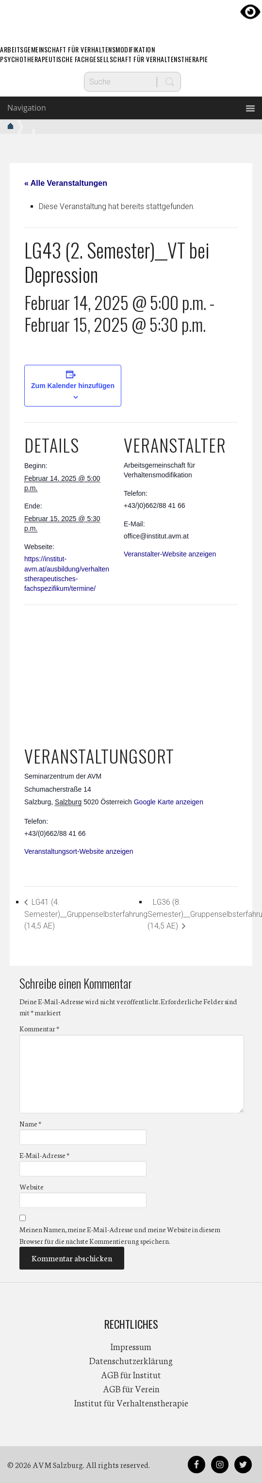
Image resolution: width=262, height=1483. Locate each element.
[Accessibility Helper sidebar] (250, 11)
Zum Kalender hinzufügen (73, 386)
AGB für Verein (131, 1388)
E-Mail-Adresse (44, 1155)
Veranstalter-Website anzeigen (170, 554)
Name (30, 1123)
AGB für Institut (131, 1374)
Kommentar (39, 1029)
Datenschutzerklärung (131, 1360)
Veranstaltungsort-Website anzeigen (78, 851)
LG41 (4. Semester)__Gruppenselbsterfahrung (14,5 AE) (86, 914)
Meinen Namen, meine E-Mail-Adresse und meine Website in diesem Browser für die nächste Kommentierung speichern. (119, 1235)
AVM (131, 17)
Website (31, 1187)
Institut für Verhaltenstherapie (131, 1402)
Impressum (131, 1346)
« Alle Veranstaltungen (65, 183)
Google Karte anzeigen (168, 802)
